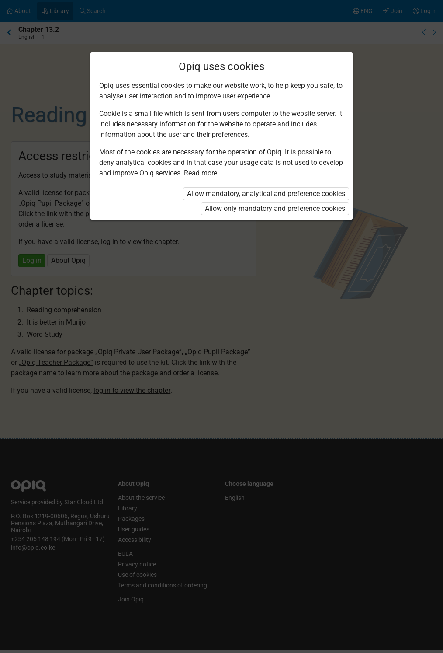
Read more (200, 173)
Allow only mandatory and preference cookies (275, 208)
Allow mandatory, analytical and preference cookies (266, 193)
